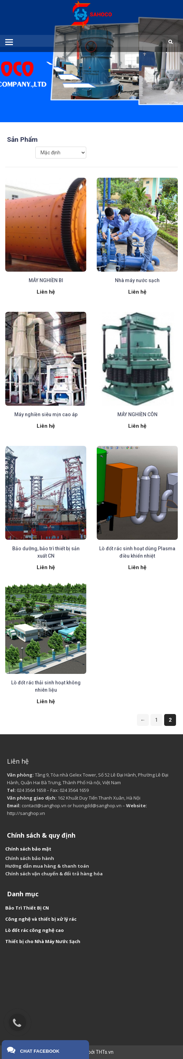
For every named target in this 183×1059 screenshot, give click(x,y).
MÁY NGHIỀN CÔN (137, 414)
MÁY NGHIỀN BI (46, 280)
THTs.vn (105, 1052)
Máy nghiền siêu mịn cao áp (46, 414)
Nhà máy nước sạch (137, 280)
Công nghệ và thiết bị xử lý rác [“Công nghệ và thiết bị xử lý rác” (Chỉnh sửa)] (40, 919)
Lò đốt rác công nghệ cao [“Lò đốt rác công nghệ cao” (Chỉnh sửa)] (34, 930)
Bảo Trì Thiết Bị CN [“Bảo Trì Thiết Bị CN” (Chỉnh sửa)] (27, 908)
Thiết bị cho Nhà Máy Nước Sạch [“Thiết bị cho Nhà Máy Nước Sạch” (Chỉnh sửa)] (42, 941)
